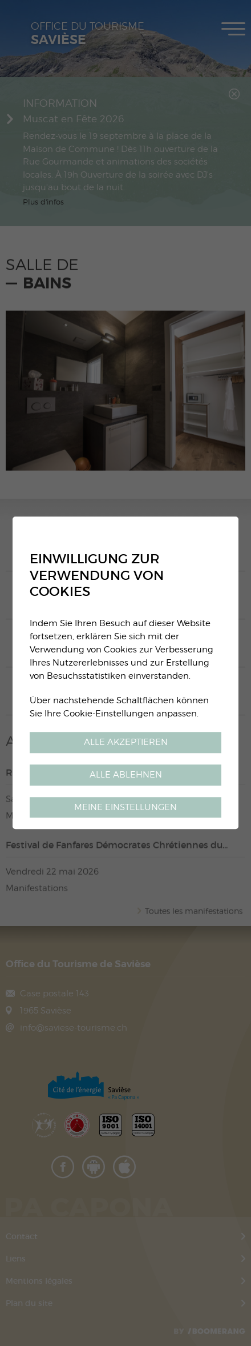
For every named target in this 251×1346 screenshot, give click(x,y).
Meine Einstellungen (125, 807)
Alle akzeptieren (126, 741)
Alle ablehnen (126, 774)
